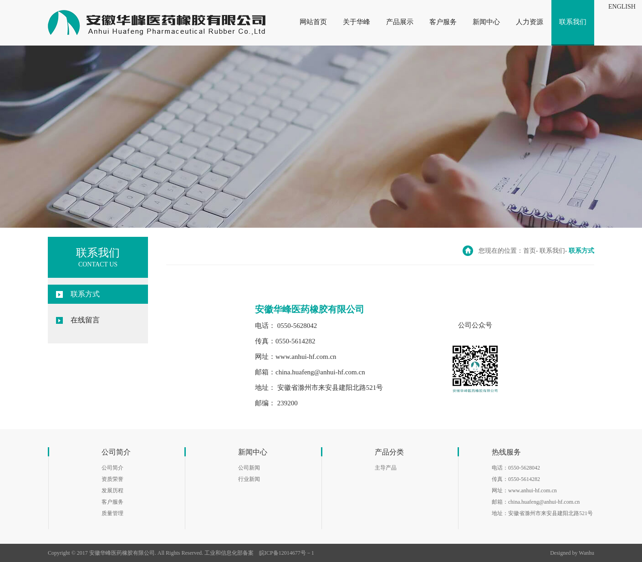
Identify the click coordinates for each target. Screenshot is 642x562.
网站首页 (313, 22)
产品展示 (399, 22)
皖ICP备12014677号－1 (286, 553)
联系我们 (572, 22)
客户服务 (443, 22)
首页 (529, 250)
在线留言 (85, 320)
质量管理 (112, 513)
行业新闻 (249, 479)
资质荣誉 (112, 479)
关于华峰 (356, 22)
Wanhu (586, 553)
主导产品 (386, 468)
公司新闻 (249, 468)
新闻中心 (486, 22)
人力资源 (529, 22)
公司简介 (112, 468)
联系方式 (85, 294)
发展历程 (112, 490)
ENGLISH (622, 6)
